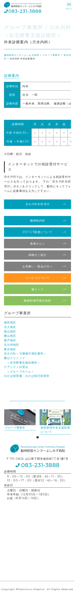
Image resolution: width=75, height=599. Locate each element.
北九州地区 (11, 344)
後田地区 (10, 322)
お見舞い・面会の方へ (37, 266)
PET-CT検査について (37, 232)
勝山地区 (10, 336)
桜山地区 (10, 331)
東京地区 (10, 349)
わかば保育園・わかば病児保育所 (26, 376)
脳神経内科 (37, 220)
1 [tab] (38, 437)
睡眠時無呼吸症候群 (37, 300)
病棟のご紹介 (37, 255)
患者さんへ (37, 243)
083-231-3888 (25, 11)
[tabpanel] (20, 419)
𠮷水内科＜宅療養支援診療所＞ (25, 353)
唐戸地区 (10, 340)
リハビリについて (37, 278)
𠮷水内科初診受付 (37, 204)
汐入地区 (10, 327)
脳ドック (37, 289)
